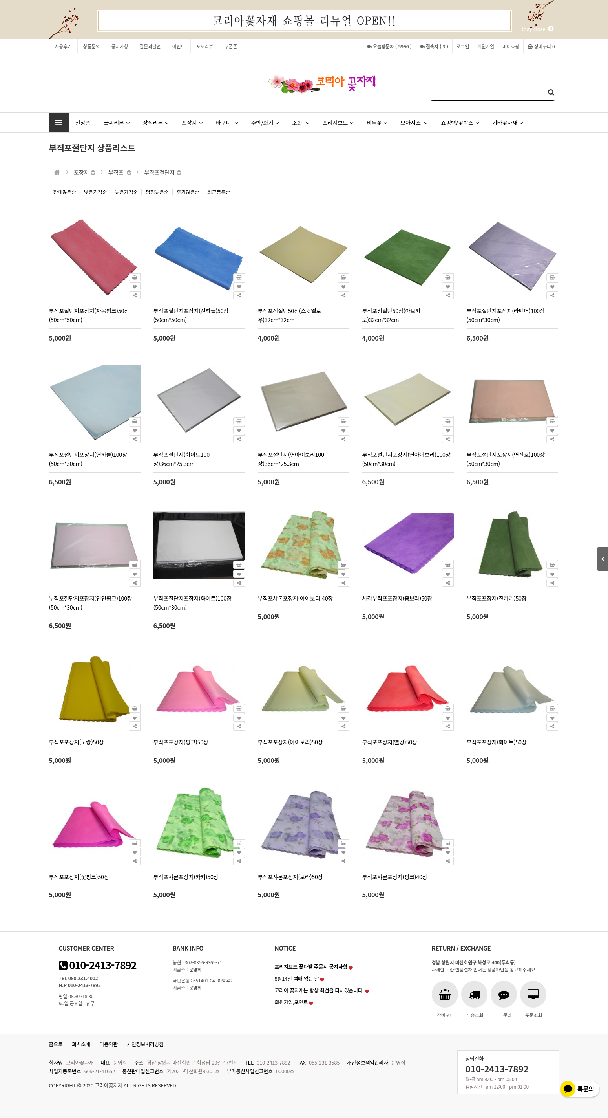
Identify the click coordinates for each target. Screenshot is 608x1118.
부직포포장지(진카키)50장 (497, 598)
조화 (300, 122)
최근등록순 (218, 192)
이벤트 (178, 46)
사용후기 (63, 46)
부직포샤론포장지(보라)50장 (290, 876)
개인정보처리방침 (145, 1044)
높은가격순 (126, 192)
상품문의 (91, 46)
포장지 (192, 122)
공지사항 (119, 46)
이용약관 (108, 1044)
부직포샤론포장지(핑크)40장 (394, 876)
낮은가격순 (95, 192)
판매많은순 (65, 192)
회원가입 (485, 46)
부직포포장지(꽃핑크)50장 (79, 876)
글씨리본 (116, 122)
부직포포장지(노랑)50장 (76, 742)
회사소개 (81, 1044)
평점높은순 (157, 192)
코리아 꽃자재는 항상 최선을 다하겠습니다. (319, 990)
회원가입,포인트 (291, 1002)
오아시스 (413, 122)
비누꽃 (377, 122)
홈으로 (56, 1044)
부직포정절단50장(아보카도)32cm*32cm (391, 315)
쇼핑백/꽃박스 (459, 122)
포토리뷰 (204, 46)
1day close (537, 29)
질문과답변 (150, 46)
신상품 (83, 122)
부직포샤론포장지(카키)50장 (186, 876)
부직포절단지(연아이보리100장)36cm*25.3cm (291, 458)
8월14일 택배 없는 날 (297, 978)
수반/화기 (265, 122)
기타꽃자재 (507, 122)
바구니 (226, 122)
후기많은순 (188, 192)
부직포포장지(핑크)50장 (180, 742)
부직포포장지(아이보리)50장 (290, 742)
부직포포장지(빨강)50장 (389, 742)
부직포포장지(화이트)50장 (497, 742)
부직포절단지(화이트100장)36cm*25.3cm (181, 458)
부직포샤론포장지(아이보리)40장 (295, 598)
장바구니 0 (541, 46)
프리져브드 (337, 122)
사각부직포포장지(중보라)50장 (397, 598)
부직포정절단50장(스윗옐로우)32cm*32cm (289, 315)
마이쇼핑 (510, 46)
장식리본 (155, 122)
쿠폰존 (231, 46)
